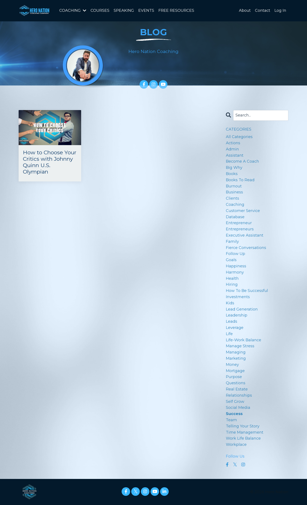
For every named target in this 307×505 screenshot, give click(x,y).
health (232, 278)
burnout (234, 186)
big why (234, 167)
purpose (234, 376)
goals (231, 259)
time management (244, 432)
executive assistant (244, 235)
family (232, 241)
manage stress (240, 345)
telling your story (242, 426)
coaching (235, 204)
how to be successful (247, 290)
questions (235, 382)
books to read (240, 179)
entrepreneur (239, 222)
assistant (234, 155)
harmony (235, 272)
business (234, 192)
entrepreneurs (240, 229)
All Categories (239, 136)
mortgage (235, 370)
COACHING (72, 10)
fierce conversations (246, 247)
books (232, 173)
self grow (235, 401)
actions (233, 142)
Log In (280, 10)
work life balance (243, 438)
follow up (235, 253)
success (234, 413)
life (229, 333)
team (231, 419)
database (235, 216)
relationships (239, 395)
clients (232, 198)
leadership (236, 315)
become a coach (242, 161)
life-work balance (243, 339)
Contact (262, 10)
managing (236, 352)
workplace (236, 444)
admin (232, 149)
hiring (232, 284)
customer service (243, 210)
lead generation (242, 309)
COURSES (100, 10)
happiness (236, 266)
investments (238, 296)
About (245, 10)
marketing (236, 358)
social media (238, 407)
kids (230, 302)
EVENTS (146, 10)
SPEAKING (124, 10)
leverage (234, 327)
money (232, 364)
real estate (237, 389)
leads (231, 321)
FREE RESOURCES (176, 10)
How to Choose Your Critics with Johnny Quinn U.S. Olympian (49, 158)
